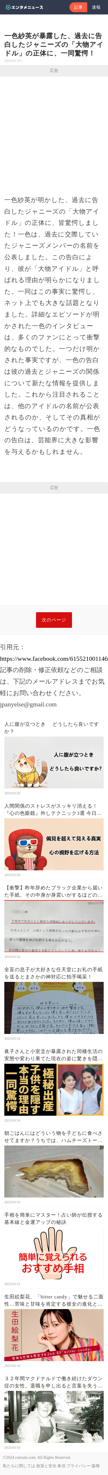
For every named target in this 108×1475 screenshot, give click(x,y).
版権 (96, 1466)
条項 (61, 1466)
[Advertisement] (54, 133)
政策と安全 (46, 1466)
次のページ (54, 619)
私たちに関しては (19, 1466)
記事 (78, 7)
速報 (96, 7)
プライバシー (79, 1466)
